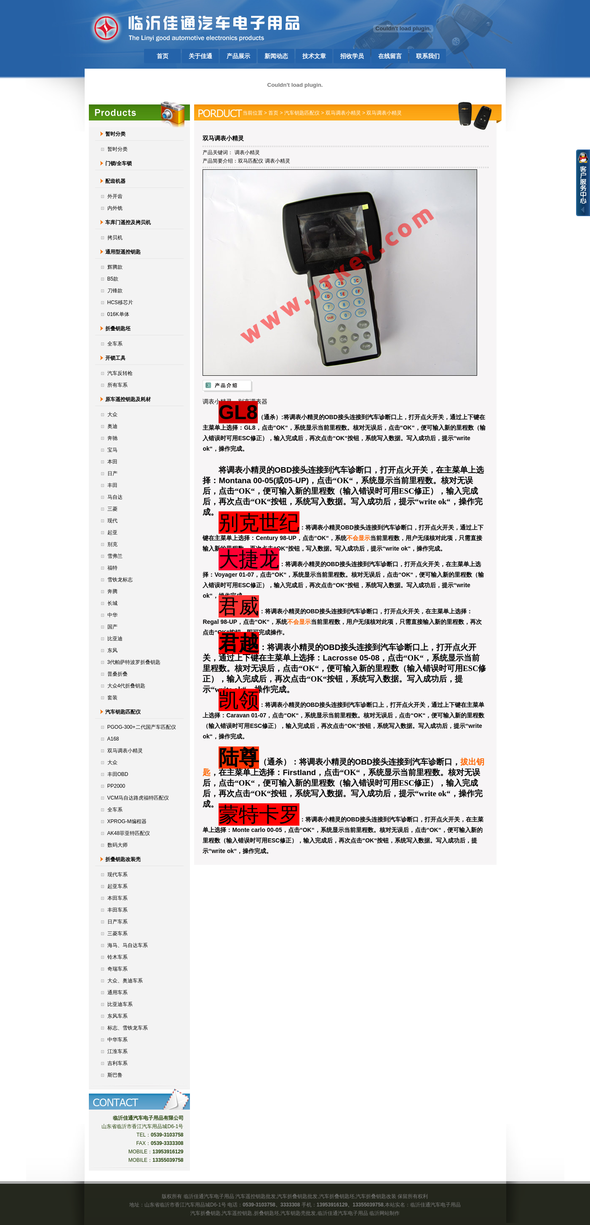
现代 (112, 521)
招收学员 (352, 56)
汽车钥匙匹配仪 (123, 712)
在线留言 (390, 56)
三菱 (112, 509)
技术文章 (314, 56)
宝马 (112, 450)
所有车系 (117, 385)
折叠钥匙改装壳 (123, 859)
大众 (112, 414)
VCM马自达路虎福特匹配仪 (138, 798)
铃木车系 (117, 957)
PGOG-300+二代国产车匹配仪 (141, 727)
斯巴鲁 (115, 1075)
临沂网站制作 (384, 1213)
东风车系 (117, 1016)
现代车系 (117, 874)
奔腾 (112, 591)
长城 (112, 603)
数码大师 (117, 845)
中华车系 (117, 1040)
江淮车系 (117, 1051)
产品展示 (238, 56)
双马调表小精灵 (125, 751)
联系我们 (428, 56)
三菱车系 (117, 933)
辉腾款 (115, 267)
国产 (112, 627)
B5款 (113, 279)
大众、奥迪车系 (125, 981)
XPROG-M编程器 (127, 821)
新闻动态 (276, 56)
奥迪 (112, 426)
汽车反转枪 (120, 373)
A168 (113, 739)
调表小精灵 (247, 152)
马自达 (115, 497)
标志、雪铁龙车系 (127, 1028)
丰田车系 (117, 910)
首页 (162, 56)
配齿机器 (115, 181)
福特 (112, 568)
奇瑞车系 (117, 969)
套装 (112, 698)
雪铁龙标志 (120, 580)
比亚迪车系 (120, 1004)
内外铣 (115, 208)
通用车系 (117, 992)
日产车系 (117, 922)
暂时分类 (115, 134)
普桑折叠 (117, 674)
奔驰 (112, 438)
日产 (112, 473)
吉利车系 (117, 1063)
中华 (112, 615)
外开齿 (115, 196)
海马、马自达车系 (127, 945)
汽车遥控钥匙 (237, 1213)
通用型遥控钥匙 (123, 252)
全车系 (115, 344)
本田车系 (117, 898)
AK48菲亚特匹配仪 (128, 833)
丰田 (112, 485)
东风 (112, 650)
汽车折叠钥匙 (205, 1213)
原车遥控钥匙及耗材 (128, 399)
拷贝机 (115, 238)
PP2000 (116, 786)
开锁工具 (115, 358)
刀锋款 (115, 291)
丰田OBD (117, 774)
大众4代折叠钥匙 (126, 686)
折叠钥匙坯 (118, 329)
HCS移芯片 (120, 302)
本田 (112, 462)
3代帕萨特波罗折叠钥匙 (134, 662)
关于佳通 (200, 56)
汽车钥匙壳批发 (298, 1213)
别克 (112, 544)
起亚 (112, 532)
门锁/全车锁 (118, 163)
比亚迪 (115, 639)
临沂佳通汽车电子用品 (435, 1205)
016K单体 (118, 314)
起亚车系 (117, 886)
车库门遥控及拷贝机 (128, 222)
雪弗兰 (115, 556)
